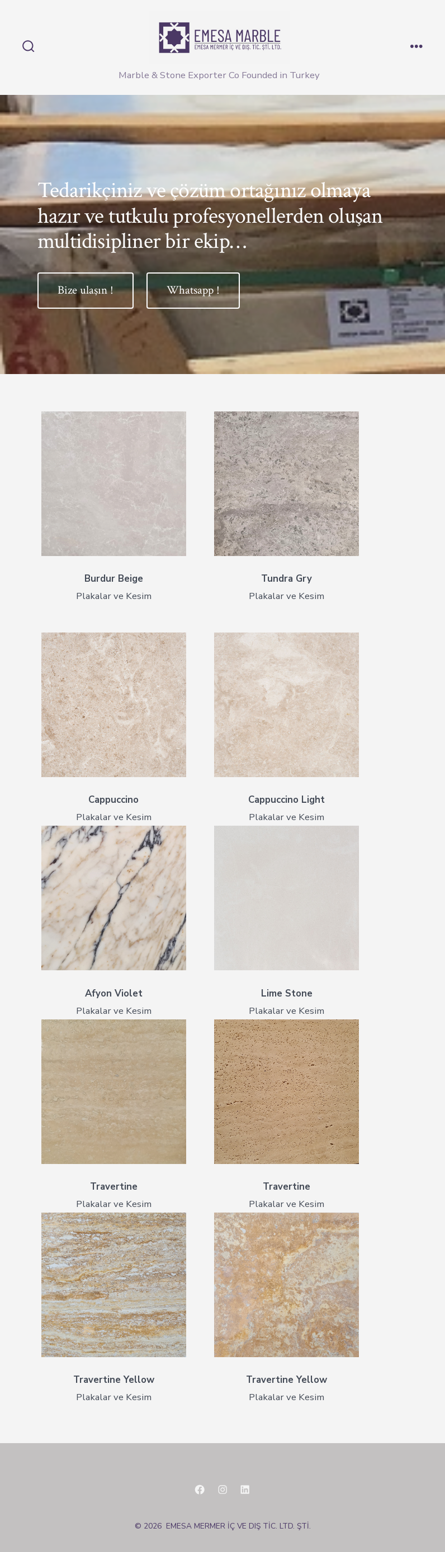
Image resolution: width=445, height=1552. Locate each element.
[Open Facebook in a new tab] (200, 1489)
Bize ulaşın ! (85, 290)
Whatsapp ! (193, 290)
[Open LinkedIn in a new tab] (245, 1489)
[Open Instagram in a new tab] (222, 1489)
